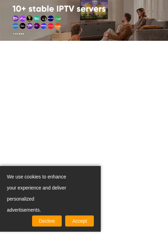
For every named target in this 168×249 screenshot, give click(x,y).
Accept (79, 221)
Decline (47, 221)
